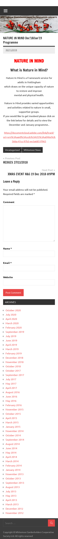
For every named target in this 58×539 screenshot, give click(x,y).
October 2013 (13, 478)
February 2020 (14, 327)
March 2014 (12, 461)
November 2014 (15, 430)
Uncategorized (12, 149)
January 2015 (13, 426)
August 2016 (13, 392)
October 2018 (13, 366)
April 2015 (11, 417)
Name (7, 248)
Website (8, 277)
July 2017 (11, 379)
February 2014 (14, 465)
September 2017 (15, 374)
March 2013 (12, 504)
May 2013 (11, 495)
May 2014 (11, 452)
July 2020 (11, 314)
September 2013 (15, 482)
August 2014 (13, 443)
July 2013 (11, 491)
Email (7, 262)
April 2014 (11, 456)
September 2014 (15, 439)
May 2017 (11, 383)
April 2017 (11, 387)
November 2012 (15, 512)
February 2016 (14, 405)
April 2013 (11, 499)
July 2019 (11, 336)
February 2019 (14, 353)
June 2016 (11, 396)
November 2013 (15, 474)
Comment (8, 202)
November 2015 (15, 409)
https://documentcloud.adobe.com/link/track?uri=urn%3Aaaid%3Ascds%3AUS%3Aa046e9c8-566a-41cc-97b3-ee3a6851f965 (29, 137)
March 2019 (12, 349)
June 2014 (11, 448)
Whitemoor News (32, 149)
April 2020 (11, 318)
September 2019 (15, 331)
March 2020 (12, 323)
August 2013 (13, 486)
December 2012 (14, 508)
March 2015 (12, 422)
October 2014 (13, 435)
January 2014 (13, 469)
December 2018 (14, 357)
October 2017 (13, 370)
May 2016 (11, 400)
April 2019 (11, 344)
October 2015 (13, 413)
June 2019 (11, 340)
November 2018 (15, 361)
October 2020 (13, 310)
